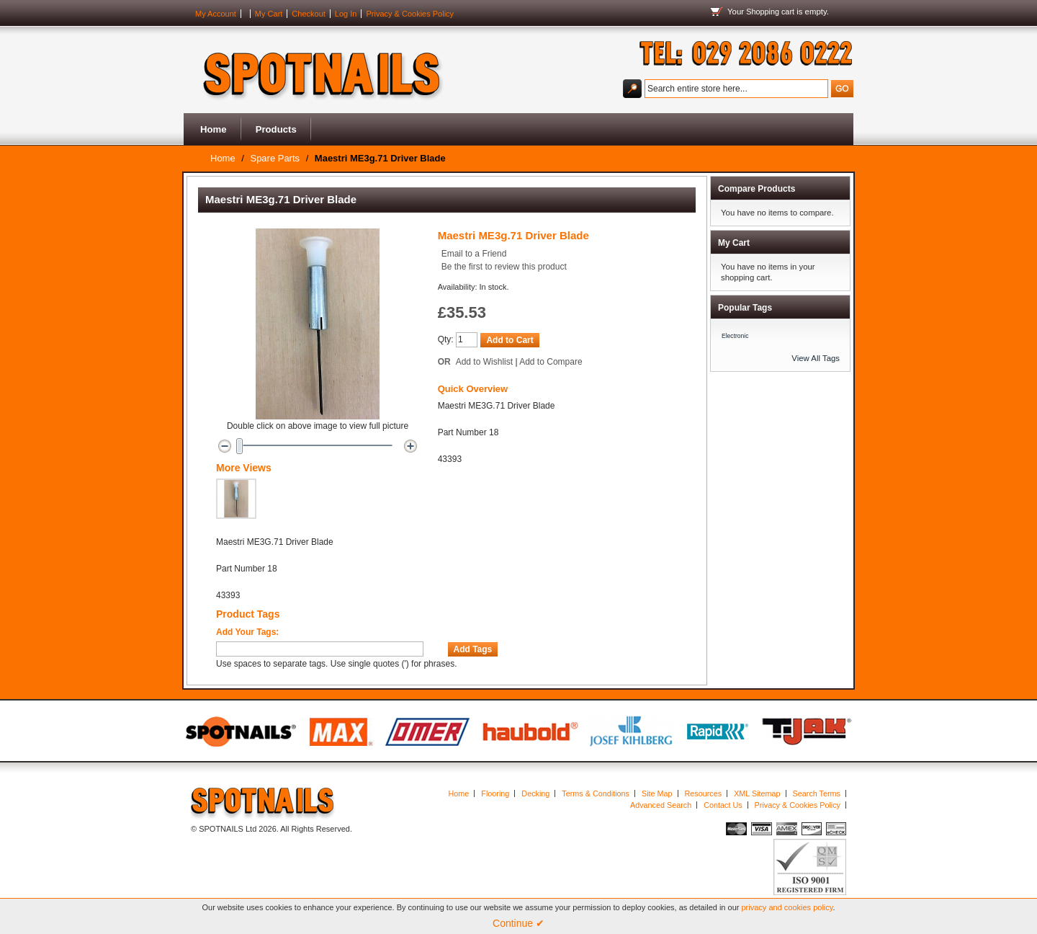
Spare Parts (275, 158)
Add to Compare (550, 362)
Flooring (495, 793)
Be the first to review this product (504, 267)
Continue (518, 923)
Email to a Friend (474, 254)
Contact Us (723, 805)
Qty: (446, 339)
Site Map (657, 793)
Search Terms (816, 793)
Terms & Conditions (595, 793)
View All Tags (815, 358)
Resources (703, 793)
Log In (346, 13)
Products (276, 129)
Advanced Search (660, 805)
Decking (535, 793)
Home (213, 129)
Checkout (308, 13)
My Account (215, 13)
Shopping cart (770, 11)
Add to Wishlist (484, 362)
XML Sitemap (757, 793)
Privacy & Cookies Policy (410, 13)
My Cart (269, 13)
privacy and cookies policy (787, 907)
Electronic (735, 335)
